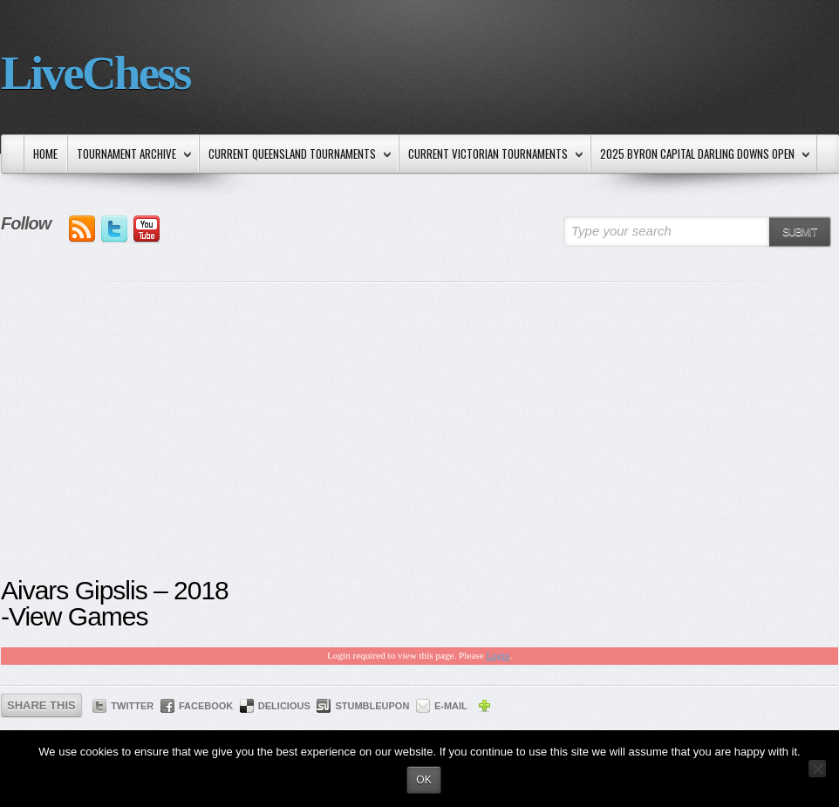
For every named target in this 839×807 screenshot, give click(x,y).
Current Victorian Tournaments (491, 155)
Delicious (284, 706)
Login (497, 655)
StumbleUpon (372, 706)
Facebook (206, 706)
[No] (817, 768)
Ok (423, 780)
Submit (799, 232)
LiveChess (95, 72)
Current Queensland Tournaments (296, 155)
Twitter (132, 706)
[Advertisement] (419, 442)
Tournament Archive (130, 155)
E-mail (450, 706)
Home (45, 153)
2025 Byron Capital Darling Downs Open (701, 155)
